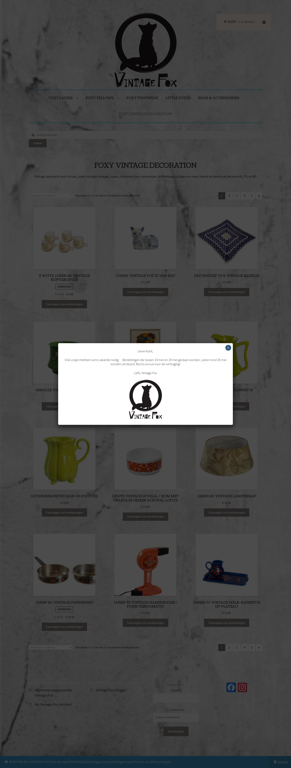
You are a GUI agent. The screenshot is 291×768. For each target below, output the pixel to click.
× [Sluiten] (228, 347)
